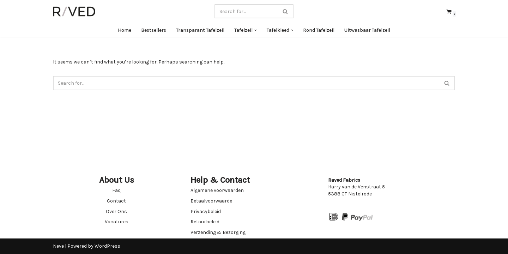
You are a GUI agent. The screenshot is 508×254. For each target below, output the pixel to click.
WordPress (107, 246)
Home (124, 30)
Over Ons (116, 211)
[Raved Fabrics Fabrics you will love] (74, 11)
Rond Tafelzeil (319, 30)
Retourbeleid (204, 222)
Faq (116, 190)
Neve (58, 246)
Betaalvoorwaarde (211, 201)
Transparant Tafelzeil (200, 30)
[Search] (246, 11)
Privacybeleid (205, 211)
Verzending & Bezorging (218, 232)
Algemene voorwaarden (217, 190)
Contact (116, 201)
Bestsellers (153, 30)
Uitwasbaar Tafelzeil (368, 30)
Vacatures (116, 222)
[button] (255, 30)
